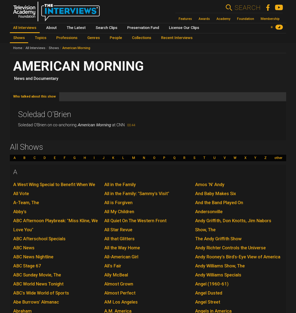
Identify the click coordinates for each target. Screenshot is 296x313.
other (278, 158)
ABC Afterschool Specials (39, 238)
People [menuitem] (116, 38)
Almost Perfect (119, 293)
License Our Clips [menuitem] (184, 27)
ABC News (24, 247)
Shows (54, 48)
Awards (204, 19)
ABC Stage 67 (27, 265)
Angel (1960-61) (212, 284)
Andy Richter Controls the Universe (230, 247)
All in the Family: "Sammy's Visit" (136, 193)
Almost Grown (118, 284)
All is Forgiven (118, 202)
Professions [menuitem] (66, 38)
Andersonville (209, 211)
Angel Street (207, 302)
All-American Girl (121, 256)
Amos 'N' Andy (209, 184)
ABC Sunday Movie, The (37, 274)
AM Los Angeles (121, 302)
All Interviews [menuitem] (24, 27)
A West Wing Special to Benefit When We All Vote (54, 189)
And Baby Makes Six (215, 193)
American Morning (76, 48)
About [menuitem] (51, 27)
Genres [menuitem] (93, 38)
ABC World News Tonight (38, 284)
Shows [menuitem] (19, 38)
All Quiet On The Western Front (135, 220)
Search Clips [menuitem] (106, 27)
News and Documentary (36, 78)
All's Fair (112, 265)
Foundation (245, 19)
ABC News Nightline (33, 256)
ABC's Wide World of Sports (41, 293)
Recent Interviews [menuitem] (177, 38)
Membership (270, 19)
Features (185, 19)
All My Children (119, 211)
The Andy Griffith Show (218, 238)
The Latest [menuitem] (76, 27)
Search (248, 7)
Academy (223, 19)
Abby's (20, 211)
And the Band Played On (219, 202)
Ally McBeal (116, 274)
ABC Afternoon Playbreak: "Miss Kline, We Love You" (55, 225)
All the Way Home (122, 247)
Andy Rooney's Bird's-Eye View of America (237, 256)
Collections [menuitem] (141, 38)
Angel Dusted (208, 293)
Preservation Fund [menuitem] (143, 27)
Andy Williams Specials (218, 274)
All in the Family (120, 184)
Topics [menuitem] (40, 38)
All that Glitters (119, 238)
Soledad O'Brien (44, 114)
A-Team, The (26, 202)
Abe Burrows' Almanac (36, 302)
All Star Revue (118, 229)
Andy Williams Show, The (220, 265)
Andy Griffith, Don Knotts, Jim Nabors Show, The (233, 225)
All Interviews (35, 48)
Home (17, 48)
